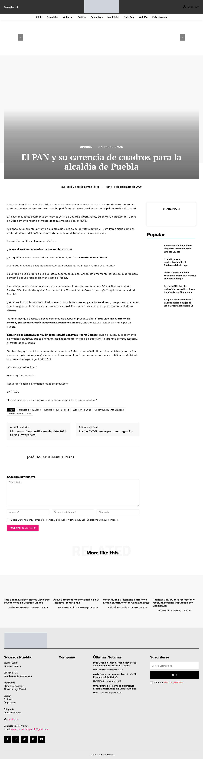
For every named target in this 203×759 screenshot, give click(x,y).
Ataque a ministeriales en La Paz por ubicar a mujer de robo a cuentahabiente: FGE (179, 302)
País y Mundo (99, 669)
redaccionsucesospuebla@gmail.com (30, 729)
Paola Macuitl (163, 610)
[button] (11, 7)
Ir (174, 675)
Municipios (98, 681)
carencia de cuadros (29, 409)
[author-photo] (6, 607)
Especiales (98, 693)
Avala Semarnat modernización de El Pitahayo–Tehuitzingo (175, 262)
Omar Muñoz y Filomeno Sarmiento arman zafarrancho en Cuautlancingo (180, 275)
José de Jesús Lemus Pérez (83, 186)
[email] (174, 666)
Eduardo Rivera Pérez (56, 409)
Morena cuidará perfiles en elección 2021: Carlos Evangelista (38, 433)
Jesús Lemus (15, 413)
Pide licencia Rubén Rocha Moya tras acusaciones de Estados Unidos (178, 248)
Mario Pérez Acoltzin (18, 607)
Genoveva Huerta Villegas (109, 409)
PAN (29, 413)
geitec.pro (14, 719)
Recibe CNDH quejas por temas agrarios (106, 431)
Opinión (86, 147)
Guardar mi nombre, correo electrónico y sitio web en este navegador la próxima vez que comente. (64, 520)
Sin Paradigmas (110, 147)
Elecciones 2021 (81, 409)
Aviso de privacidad (173, 682)
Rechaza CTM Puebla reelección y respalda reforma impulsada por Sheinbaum (179, 289)
